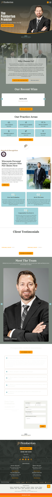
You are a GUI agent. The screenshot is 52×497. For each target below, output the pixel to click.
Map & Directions (15, 470)
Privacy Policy (24, 490)
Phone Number (29, 411)
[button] (2, 99)
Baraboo (11, 487)
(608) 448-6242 (8, 410)
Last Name (38, 403)
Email (27, 407)
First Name (28, 403)
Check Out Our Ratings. (5, 482)
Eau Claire (28, 487)
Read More (9, 126)
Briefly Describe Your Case (31, 416)
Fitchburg (32, 487)
